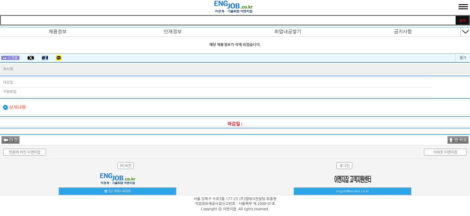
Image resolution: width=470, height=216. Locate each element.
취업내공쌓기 (287, 31)
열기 (463, 58)
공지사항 (403, 31)
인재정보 (173, 31)
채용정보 (58, 31)
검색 (462, 20)
